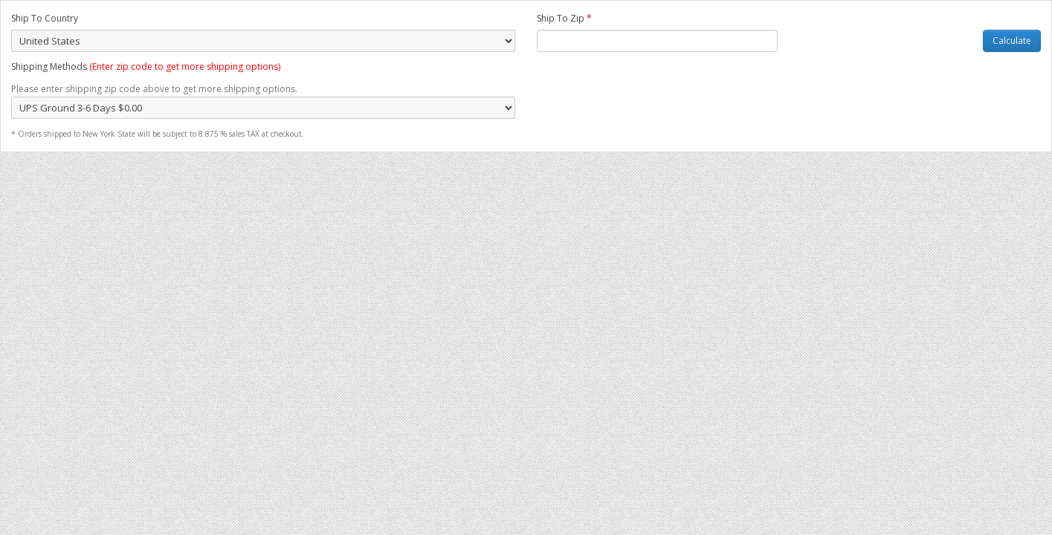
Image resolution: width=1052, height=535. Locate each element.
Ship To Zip (564, 18)
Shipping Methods (145, 66)
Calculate (1012, 40)
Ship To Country (44, 18)
